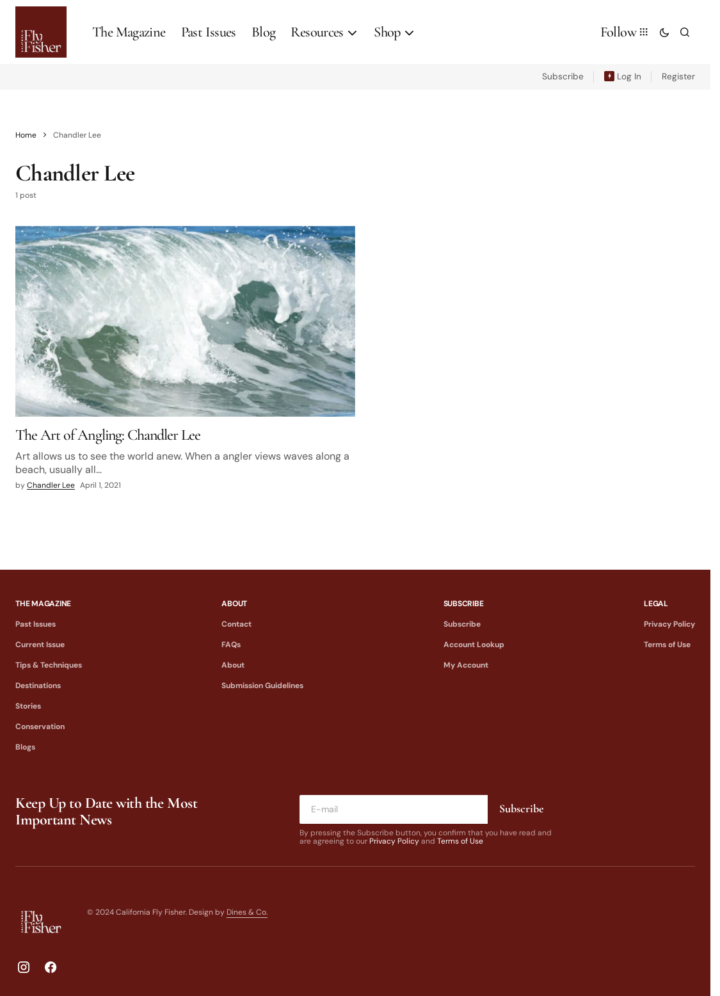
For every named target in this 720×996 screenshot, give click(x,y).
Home (25, 135)
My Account (466, 665)
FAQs (231, 644)
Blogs (25, 747)
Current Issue (40, 644)
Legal (656, 603)
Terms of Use (667, 644)
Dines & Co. (247, 912)
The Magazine (43, 603)
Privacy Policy (669, 624)
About (234, 603)
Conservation (40, 726)
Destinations (38, 685)
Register (678, 76)
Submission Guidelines (262, 685)
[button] (664, 32)
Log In (629, 76)
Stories (28, 706)
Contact (236, 624)
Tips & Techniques (48, 665)
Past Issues (35, 624)
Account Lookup (474, 644)
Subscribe (563, 76)
